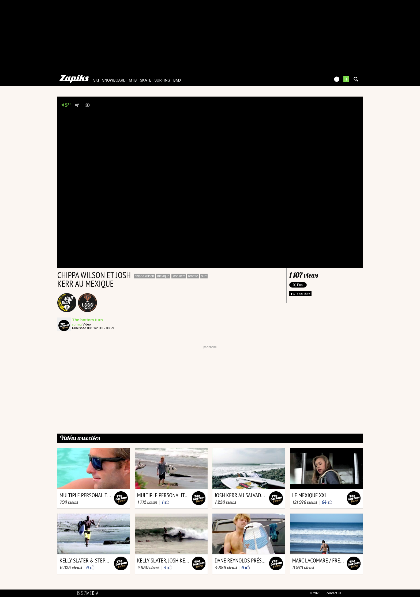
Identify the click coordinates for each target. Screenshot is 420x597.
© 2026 (315, 593)
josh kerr (178, 276)
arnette (193, 276)
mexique (163, 276)
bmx (177, 80)
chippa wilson (144, 276)
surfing (162, 80)
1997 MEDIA (89, 593)
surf (204, 276)
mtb (133, 80)
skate (145, 80)
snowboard (114, 80)
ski (96, 80)
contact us (334, 593)
